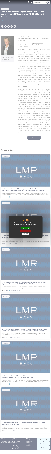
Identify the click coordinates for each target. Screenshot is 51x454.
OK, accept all (25, 228)
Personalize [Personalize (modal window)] (25, 233)
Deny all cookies (25, 231)
